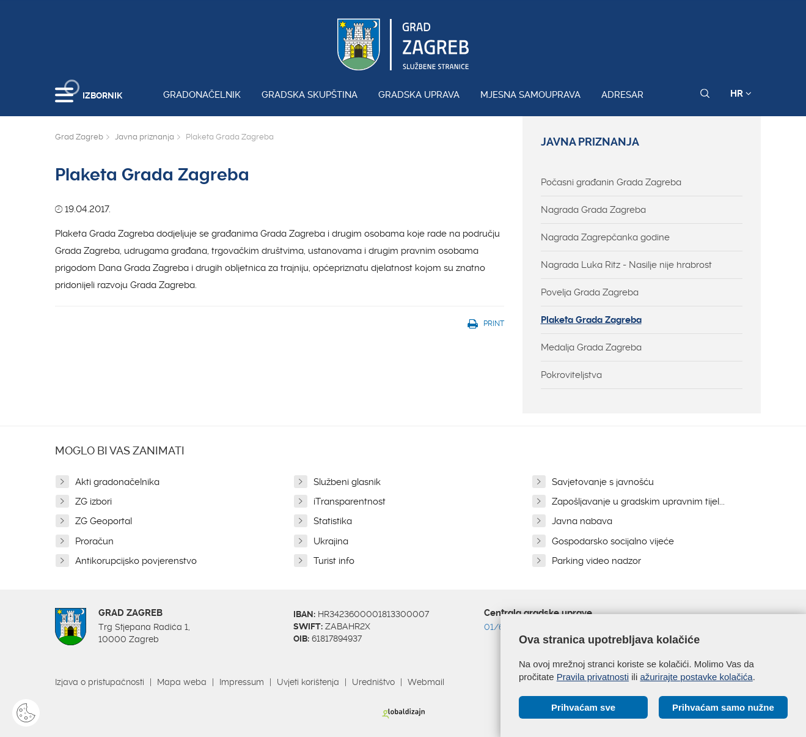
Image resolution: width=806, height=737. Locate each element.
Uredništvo (373, 682)
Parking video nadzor (596, 560)
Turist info (333, 560)
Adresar (622, 94)
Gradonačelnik (202, 94)
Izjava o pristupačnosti (99, 682)
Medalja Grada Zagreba (591, 347)
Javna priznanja (144, 136)
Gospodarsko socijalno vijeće (613, 541)
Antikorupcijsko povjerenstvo (136, 560)
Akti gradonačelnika (117, 481)
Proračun (94, 541)
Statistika (332, 521)
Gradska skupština (309, 94)
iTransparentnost (349, 501)
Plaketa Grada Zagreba (591, 319)
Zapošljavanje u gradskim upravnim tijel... (638, 501)
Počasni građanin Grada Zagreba (611, 182)
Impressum (241, 682)
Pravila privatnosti (593, 677)
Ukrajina (330, 541)
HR (741, 93)
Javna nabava (582, 521)
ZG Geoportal (103, 521)
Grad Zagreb (79, 136)
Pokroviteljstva (571, 374)
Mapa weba (182, 682)
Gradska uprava (419, 94)
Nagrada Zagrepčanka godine (605, 237)
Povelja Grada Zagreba (590, 292)
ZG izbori (93, 501)
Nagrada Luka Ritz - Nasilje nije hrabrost (626, 264)
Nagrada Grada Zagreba (593, 209)
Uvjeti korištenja (308, 682)
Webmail (426, 682)
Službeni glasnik (347, 481)
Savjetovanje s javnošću (603, 481)
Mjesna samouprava (530, 94)
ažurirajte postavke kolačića (696, 677)
